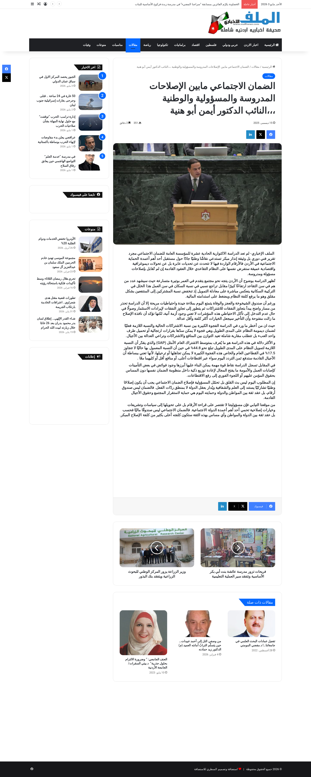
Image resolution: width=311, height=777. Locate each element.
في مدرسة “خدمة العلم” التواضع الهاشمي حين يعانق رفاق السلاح (58, 161)
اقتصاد (196, 45)
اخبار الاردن (251, 45)
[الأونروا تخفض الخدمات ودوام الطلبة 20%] (90, 245)
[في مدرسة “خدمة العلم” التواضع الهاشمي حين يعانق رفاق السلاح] (90, 162)
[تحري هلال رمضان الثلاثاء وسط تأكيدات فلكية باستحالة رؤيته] (90, 284)
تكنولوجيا (162, 45)
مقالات (133, 45)
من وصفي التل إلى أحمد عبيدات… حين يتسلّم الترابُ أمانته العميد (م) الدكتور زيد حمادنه (200, 645)
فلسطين (211, 45)
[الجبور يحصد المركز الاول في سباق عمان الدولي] (90, 83)
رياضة (147, 45)
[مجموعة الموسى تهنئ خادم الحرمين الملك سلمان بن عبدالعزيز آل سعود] (90, 264)
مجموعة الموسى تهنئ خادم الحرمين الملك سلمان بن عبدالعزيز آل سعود (58, 262)
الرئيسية (271, 45)
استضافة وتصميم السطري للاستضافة (216, 769)
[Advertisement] (112, 23)
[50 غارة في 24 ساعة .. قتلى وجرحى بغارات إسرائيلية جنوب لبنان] (90, 102)
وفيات (86, 45)
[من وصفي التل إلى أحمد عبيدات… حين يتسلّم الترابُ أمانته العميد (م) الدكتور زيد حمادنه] (197, 623)
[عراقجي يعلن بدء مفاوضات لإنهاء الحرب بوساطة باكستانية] (90, 143)
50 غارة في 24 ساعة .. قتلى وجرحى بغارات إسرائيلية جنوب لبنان (55, 100)
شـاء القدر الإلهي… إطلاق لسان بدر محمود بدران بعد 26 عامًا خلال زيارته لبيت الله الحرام (56, 323)
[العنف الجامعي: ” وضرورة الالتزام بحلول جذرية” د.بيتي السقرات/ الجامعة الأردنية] (143, 632)
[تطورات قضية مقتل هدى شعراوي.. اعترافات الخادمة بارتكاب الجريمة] (90, 304)
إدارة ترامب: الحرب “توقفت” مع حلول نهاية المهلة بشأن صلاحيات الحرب (57, 121)
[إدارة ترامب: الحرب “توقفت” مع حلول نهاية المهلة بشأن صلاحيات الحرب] (90, 123)
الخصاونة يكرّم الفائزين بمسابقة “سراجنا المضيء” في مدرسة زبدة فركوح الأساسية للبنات (187, 4)
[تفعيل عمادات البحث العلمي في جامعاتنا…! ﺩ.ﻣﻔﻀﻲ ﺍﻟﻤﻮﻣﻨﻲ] (251, 623)
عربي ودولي (230, 45)
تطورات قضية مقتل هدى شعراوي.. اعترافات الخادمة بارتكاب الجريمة (58, 302)
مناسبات (117, 45)
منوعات (101, 45)
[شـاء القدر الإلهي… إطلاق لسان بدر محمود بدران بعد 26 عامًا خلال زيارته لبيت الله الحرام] (90, 324)
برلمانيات (180, 45)
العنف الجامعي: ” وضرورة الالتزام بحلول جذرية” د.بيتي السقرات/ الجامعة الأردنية (146, 663)
